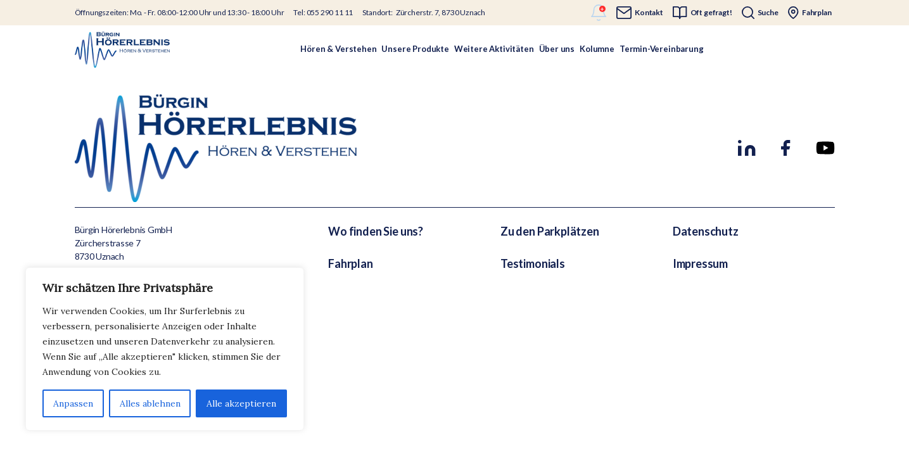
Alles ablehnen (150, 403)
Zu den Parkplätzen (549, 231)
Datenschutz (706, 231)
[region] (164, 349)
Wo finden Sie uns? (375, 231)
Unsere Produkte (414, 49)
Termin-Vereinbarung (662, 49)
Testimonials (532, 263)
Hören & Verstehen (338, 49)
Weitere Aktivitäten (494, 49)
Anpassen (73, 403)
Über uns (557, 49)
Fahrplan (350, 263)
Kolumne (597, 49)
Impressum (700, 263)
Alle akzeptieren (241, 403)
